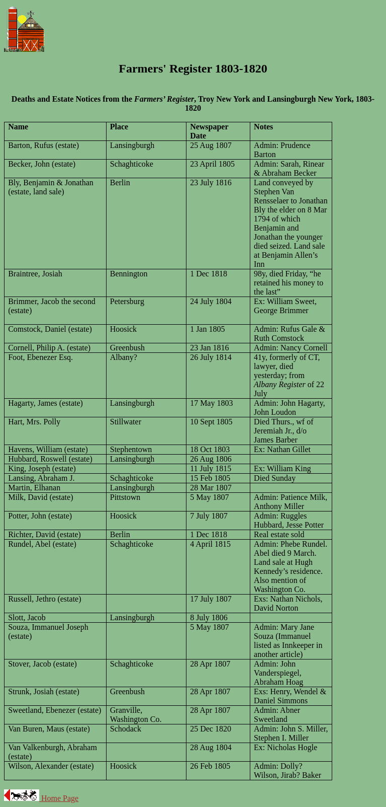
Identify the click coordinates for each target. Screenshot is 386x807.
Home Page (58, 798)
